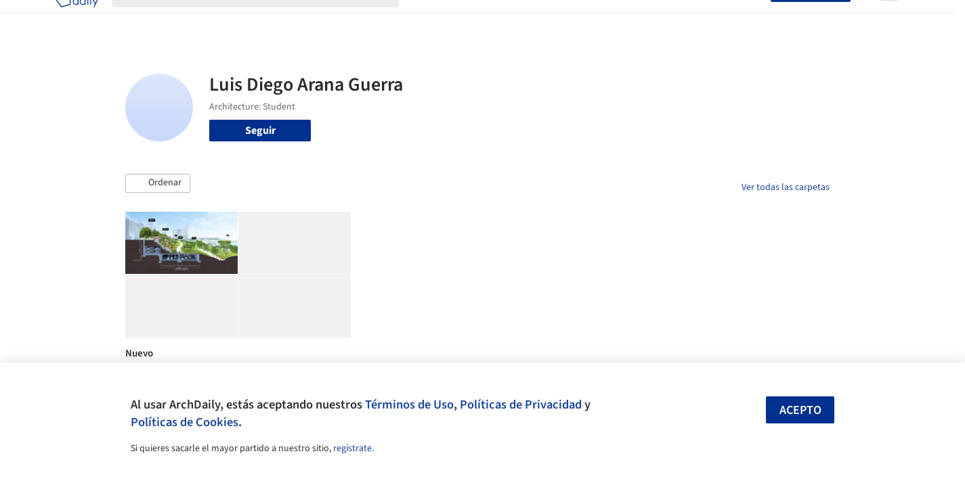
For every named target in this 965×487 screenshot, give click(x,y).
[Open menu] (889, 19)
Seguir (260, 130)
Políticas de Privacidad (521, 404)
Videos (658, 18)
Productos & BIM (545, 18)
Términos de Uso (409, 404)
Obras (426, 18)
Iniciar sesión (732, 18)
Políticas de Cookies (184, 422)
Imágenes (473, 18)
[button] (157, 183)
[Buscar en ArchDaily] (266, 19)
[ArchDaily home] (76, 18)
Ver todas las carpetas (786, 187)
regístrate (352, 448)
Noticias (613, 18)
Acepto (800, 410)
